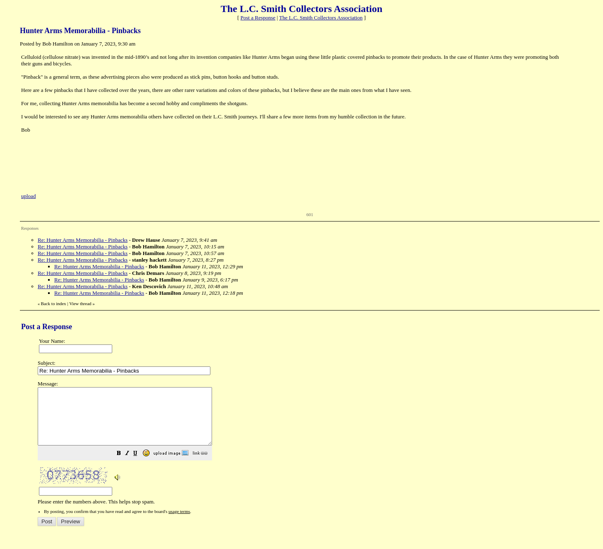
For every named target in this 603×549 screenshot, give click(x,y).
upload (28, 196)
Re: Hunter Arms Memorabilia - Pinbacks (83, 240)
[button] (139, 465)
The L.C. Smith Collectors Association (321, 17)
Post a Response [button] (258, 17)
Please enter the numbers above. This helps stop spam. (315, 448)
